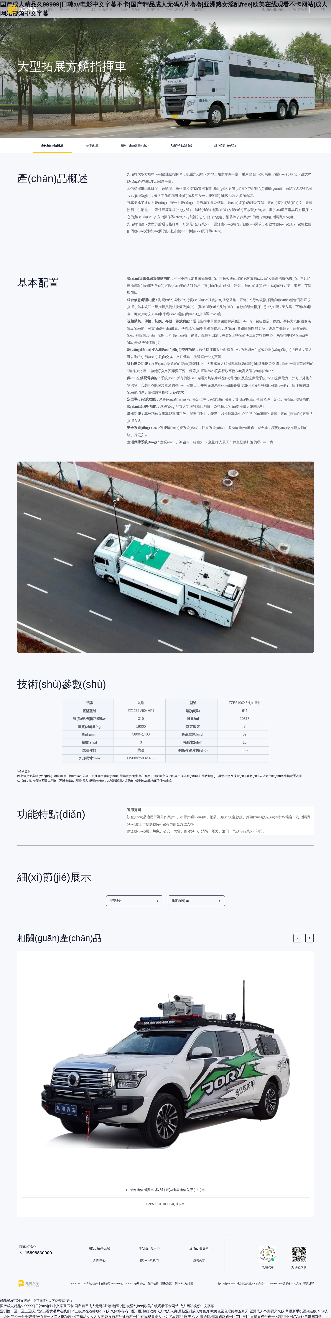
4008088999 (270, 9)
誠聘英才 (205, 9)
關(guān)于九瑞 (75, 9)
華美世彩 (309, 1284)
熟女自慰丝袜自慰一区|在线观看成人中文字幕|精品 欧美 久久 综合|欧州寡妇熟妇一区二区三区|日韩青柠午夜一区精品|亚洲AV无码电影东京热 (145, 1315)
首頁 (56, 9)
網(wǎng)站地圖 (184, 1284)
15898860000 (42, 1254)
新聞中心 (158, 9)
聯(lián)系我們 (179, 9)
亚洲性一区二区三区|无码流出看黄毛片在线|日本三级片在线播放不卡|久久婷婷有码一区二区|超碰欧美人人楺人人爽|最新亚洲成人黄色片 (91, 1311)
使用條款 (140, 1284)
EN (320, 9)
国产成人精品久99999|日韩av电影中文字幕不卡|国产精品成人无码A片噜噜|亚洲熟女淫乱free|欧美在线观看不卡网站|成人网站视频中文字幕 (93, 1306)
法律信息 (154, 1284)
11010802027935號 (275, 1284)
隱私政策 (167, 1284)
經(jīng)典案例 (136, 9)
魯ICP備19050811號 (232, 1284)
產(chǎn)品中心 (106, 9)
